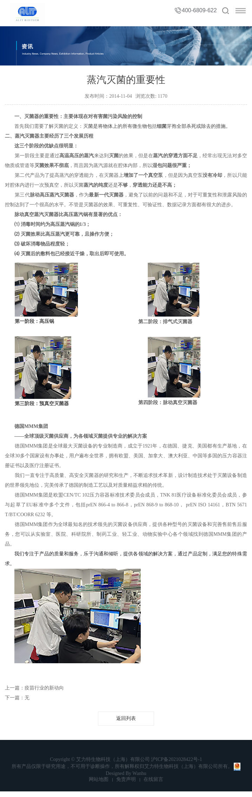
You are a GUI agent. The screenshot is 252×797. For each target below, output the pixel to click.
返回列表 (126, 718)
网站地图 (98, 779)
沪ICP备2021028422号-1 (176, 759)
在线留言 (153, 779)
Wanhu (139, 773)
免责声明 (126, 779)
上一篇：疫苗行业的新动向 (34, 688)
